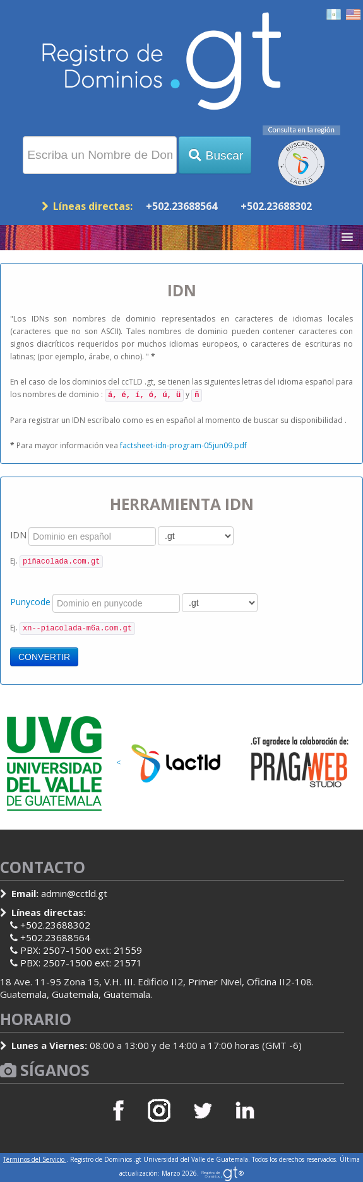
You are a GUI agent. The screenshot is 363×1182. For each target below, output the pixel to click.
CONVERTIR (44, 657)
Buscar (215, 155)
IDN (18, 535)
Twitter (202, 1110)
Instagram (160, 1110)
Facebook (118, 1110)
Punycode (30, 602)
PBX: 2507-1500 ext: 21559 (81, 950)
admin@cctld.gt (74, 893)
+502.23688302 (276, 206)
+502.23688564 (181, 206)
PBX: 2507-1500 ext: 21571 (81, 962)
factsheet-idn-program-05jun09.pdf (183, 445)
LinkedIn (245, 1110)
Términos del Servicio (34, 1159)
